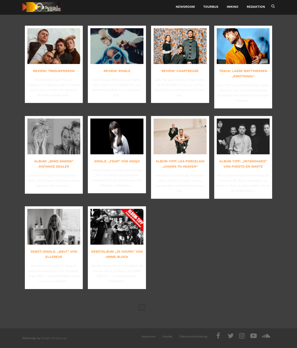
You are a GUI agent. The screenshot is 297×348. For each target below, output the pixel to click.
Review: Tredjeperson (54, 71)
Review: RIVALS (117, 71)
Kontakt (168, 336)
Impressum (148, 336)
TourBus (210, 7)
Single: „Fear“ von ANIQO (117, 161)
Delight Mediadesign (54, 338)
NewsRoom (185, 7)
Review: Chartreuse (180, 71)
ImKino (232, 7)
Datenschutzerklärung (193, 336)
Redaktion (256, 7)
